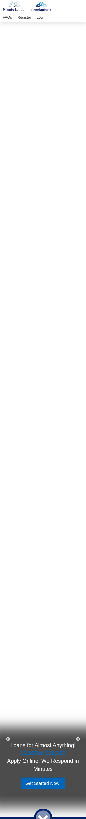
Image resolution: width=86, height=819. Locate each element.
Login (41, 17)
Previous (8, 739)
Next (78, 739)
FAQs (7, 17)
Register (24, 17)
